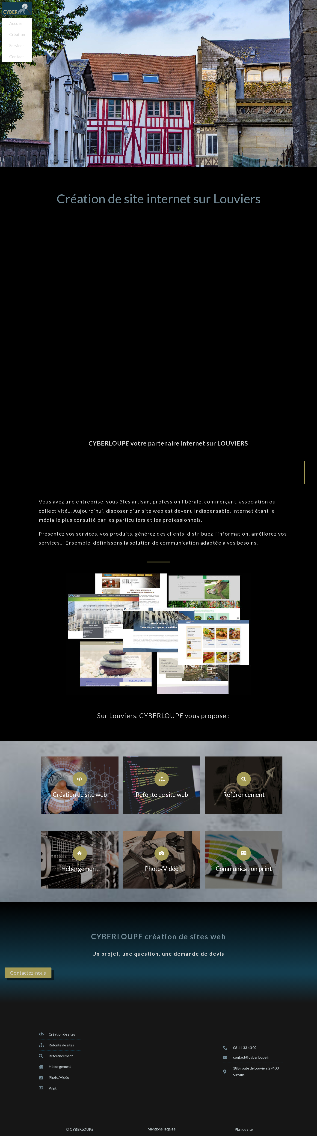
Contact (16, 50)
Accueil (16, 22)
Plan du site (244, 1129)
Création (17, 31)
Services (16, 40)
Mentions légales (162, 1129)
